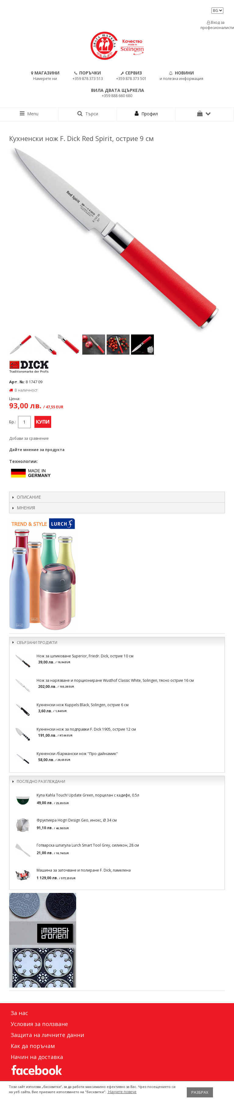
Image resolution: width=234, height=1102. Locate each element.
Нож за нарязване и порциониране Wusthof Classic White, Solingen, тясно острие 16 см (115, 680)
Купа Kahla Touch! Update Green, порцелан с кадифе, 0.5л (88, 795)
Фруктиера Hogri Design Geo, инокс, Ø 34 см (77, 820)
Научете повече (121, 1091)
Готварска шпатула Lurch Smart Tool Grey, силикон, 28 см (88, 845)
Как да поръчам (33, 1046)
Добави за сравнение (29, 438)
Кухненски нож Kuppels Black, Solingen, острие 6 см (83, 704)
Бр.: (12, 422)
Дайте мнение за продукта (37, 449)
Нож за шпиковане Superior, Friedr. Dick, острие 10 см (85, 656)
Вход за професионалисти (215, 25)
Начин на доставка (37, 1056)
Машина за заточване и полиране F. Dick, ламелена (84, 870)
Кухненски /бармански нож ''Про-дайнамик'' (77, 753)
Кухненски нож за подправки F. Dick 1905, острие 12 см (86, 729)
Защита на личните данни (47, 1035)
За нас (19, 1013)
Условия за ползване (39, 1024)
